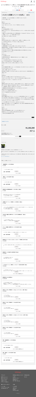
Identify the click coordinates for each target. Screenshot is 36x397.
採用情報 (14, 389)
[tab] (18, 10)
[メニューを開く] (34, 1)
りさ (16, 8)
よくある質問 (15, 386)
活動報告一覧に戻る (31, 12)
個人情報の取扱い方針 (4, 388)
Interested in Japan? (16, 390)
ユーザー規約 (3, 386)
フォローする (18, 136)
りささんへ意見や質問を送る (5, 156)
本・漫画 (20, 8)
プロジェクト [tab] (6, 10)
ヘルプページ (15, 387)
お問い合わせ (15, 388)
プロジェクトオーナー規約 (5, 387)
